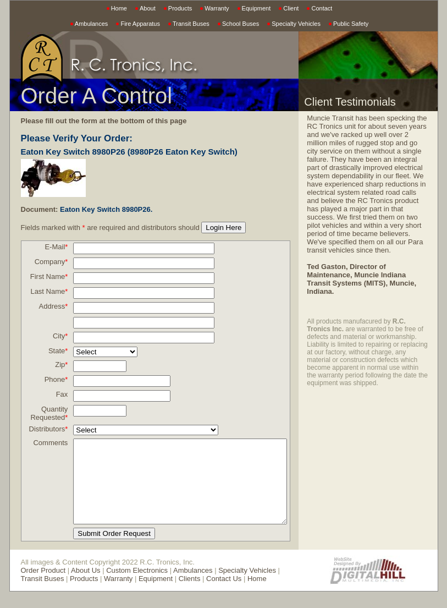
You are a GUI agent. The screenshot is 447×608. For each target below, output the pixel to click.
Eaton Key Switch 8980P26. (106, 209)
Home (119, 8)
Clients (166, 595)
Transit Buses (191, 23)
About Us (85, 587)
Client (291, 8)
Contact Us (200, 595)
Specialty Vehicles (296, 23)
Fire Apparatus (140, 23)
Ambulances (91, 23)
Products (180, 8)
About (148, 8)
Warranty (217, 8)
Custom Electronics (137, 587)
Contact (321, 8)
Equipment (256, 8)
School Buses (240, 23)
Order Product (43, 587)
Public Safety (350, 23)
